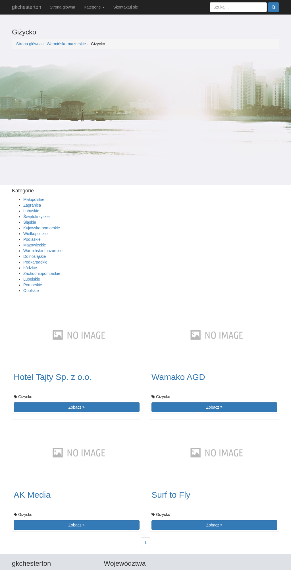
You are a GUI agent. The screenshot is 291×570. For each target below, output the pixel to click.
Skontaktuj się (125, 7)
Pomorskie (32, 285)
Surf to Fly (170, 494)
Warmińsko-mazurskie (66, 44)
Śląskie (29, 222)
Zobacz (76, 407)
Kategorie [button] (94, 7)
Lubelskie (31, 279)
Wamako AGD (178, 377)
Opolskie (31, 290)
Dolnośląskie (34, 256)
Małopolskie (33, 199)
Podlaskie (32, 239)
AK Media (32, 494)
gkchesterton (26, 7)
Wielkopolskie (35, 233)
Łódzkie (30, 268)
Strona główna (62, 7)
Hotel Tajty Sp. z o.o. (53, 377)
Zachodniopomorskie (41, 273)
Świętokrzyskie (36, 216)
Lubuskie (31, 211)
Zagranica (32, 205)
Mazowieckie (34, 245)
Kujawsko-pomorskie (41, 228)
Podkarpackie (35, 262)
